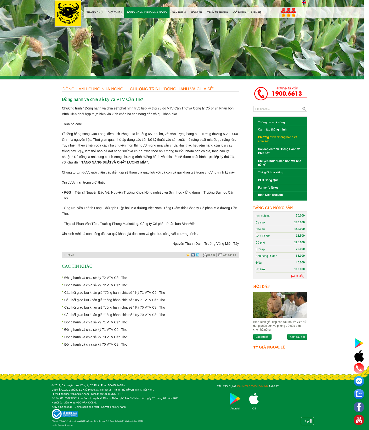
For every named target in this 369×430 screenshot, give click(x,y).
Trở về (70, 254)
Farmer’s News (268, 187)
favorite (188, 255)
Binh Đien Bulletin (270, 194)
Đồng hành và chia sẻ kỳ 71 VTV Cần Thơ (95, 322)
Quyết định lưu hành (114, 406)
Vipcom (70, 425)
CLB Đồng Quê (268, 180)
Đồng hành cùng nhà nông (93, 89)
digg (193, 255)
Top (307, 421)
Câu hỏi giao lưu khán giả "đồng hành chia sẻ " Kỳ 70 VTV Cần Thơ (114, 307)
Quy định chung (61, 406)
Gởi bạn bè (227, 255)
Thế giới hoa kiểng (271, 172)
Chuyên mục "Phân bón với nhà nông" (279, 162)
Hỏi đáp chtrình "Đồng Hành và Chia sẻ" (279, 151)
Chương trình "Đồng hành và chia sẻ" (172, 89)
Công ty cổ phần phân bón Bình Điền (68, 14)
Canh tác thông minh (272, 129)
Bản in (209, 255)
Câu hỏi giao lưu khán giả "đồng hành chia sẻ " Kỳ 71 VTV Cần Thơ (114, 292)
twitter (197, 255)
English (304, 2)
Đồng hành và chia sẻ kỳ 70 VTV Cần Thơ (95, 337)
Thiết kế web (57, 425)
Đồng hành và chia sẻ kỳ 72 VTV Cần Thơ (95, 278)
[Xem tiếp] (297, 276)
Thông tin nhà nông (271, 122)
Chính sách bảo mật (86, 406)
